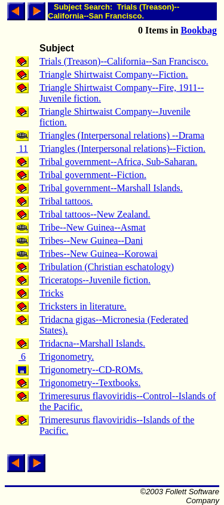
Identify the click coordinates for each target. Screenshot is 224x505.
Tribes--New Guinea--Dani (91, 240)
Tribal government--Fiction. (92, 175)
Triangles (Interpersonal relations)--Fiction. (122, 148)
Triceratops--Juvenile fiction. (95, 280)
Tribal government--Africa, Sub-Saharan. (118, 162)
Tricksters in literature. (83, 306)
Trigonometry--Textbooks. (89, 383)
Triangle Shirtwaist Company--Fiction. (113, 74)
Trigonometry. (66, 356)
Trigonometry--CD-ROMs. (91, 370)
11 (21, 148)
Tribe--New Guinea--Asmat (92, 227)
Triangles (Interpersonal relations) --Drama (121, 135)
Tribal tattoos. (66, 201)
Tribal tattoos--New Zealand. (95, 214)
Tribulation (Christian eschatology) (106, 267)
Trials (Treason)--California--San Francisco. (123, 61)
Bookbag (199, 30)
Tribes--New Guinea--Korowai (98, 254)
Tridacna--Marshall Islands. (92, 343)
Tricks (51, 293)
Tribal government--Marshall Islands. (111, 188)
